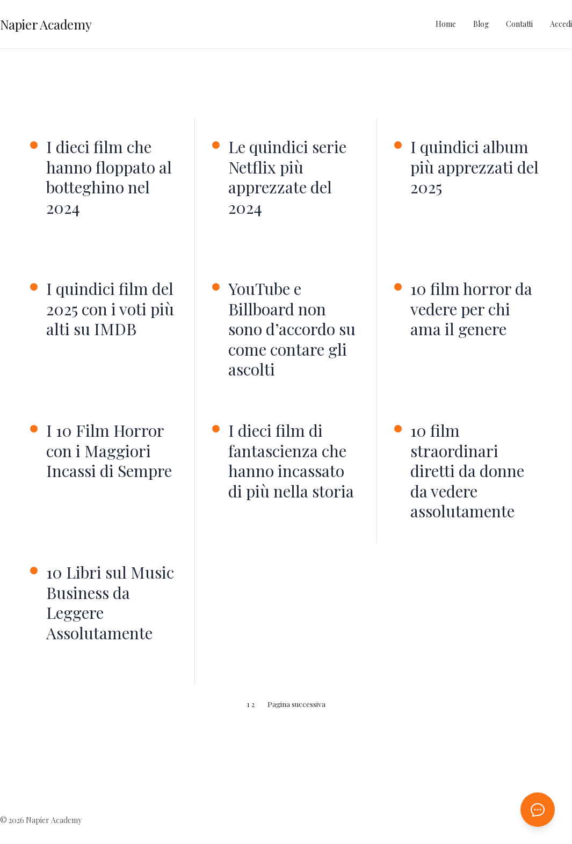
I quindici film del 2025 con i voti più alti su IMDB (110, 309)
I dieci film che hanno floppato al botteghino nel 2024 (109, 177)
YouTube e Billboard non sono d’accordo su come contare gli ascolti (292, 329)
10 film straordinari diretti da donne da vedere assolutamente (467, 471)
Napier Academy (46, 24)
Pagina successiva (296, 704)
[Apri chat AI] (537, 809)
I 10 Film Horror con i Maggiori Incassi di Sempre (109, 451)
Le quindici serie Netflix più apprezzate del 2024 (287, 177)
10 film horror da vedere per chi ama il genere (471, 309)
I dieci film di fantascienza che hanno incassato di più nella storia (291, 461)
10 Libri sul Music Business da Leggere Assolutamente (110, 602)
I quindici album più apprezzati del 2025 (474, 167)
